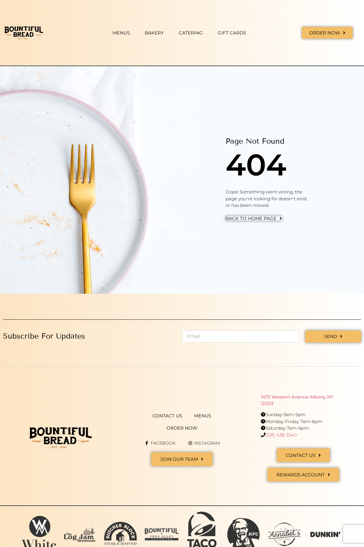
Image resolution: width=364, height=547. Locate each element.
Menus (121, 33)
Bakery (154, 33)
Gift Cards (232, 33)
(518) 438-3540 (281, 434)
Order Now (182, 428)
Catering (191, 33)
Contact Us (167, 415)
